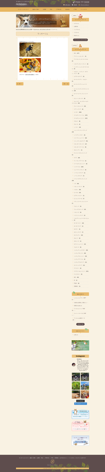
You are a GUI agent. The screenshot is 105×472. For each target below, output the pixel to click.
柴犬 (75, 277)
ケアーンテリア (77, 109)
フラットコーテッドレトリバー (81, 201)
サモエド (76, 121)
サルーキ (76, 124)
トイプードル (77, 166)
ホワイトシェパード (78, 244)
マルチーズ (76, 247)
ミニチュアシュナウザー (79, 250)
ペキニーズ (76, 212)
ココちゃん (76, 32)
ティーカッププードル (79, 160)
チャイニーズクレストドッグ (80, 153)
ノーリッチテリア (78, 175)
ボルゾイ (76, 238)
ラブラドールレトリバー (79, 271)
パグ (75, 183)
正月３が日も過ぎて (29, 74)
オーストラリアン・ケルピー (80, 79)
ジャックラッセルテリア (79, 141)
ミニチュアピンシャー (79, 256)
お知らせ (76, 334)
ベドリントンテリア (78, 215)
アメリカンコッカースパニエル (81, 59)
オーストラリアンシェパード (80, 84)
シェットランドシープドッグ (80, 130)
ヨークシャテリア (78, 265)
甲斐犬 (75, 283)
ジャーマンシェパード (79, 138)
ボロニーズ (76, 241)
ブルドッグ (76, 206)
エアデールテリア (78, 76)
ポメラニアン (77, 235)
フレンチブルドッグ (78, 209)
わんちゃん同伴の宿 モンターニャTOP (24, 29)
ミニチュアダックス (78, 253)
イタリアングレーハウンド (80, 64)
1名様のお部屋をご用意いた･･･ (81, 302)
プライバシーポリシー (84, 4)
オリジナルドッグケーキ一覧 (80, 39)
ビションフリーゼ (78, 198)
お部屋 (38, 457)
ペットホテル (71, 457)
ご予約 (51, 457)
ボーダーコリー (77, 223)
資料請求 (75, 4)
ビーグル (76, 192)
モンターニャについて (23, 457)
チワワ (75, 157)
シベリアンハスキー (78, 135)
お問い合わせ (67, 4)
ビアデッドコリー (78, 195)
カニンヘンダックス (78, 98)
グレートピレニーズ (78, 106)
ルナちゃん (76, 23)
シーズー (76, 127)
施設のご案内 (32, 457)
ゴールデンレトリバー (79, 118)
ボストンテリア (77, 232)
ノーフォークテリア (78, 172)
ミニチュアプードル (78, 259)
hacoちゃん (76, 35)
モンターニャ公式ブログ (81, 457)
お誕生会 (76, 26)
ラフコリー (76, 268)
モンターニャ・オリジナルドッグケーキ (42, 29)
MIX (75, 53)
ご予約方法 (46, 457)
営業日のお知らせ (78, 305)
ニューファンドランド (79, 169)
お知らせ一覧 (80, 324)
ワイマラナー (77, 274)
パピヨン (76, 189)
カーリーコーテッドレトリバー (81, 93)
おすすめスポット (63, 457)
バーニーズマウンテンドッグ (80, 178)
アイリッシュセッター (79, 56)
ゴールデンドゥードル (79, 115)
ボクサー (76, 229)
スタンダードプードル (79, 147)
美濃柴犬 (76, 286)
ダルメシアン (77, 150)
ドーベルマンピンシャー (79, 163)
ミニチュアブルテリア (79, 262)
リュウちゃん (77, 29)
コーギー (76, 112)
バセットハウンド (78, 186)
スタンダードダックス (79, 144)
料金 (42, 457)
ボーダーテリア (77, 226)
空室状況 (56, 457)
